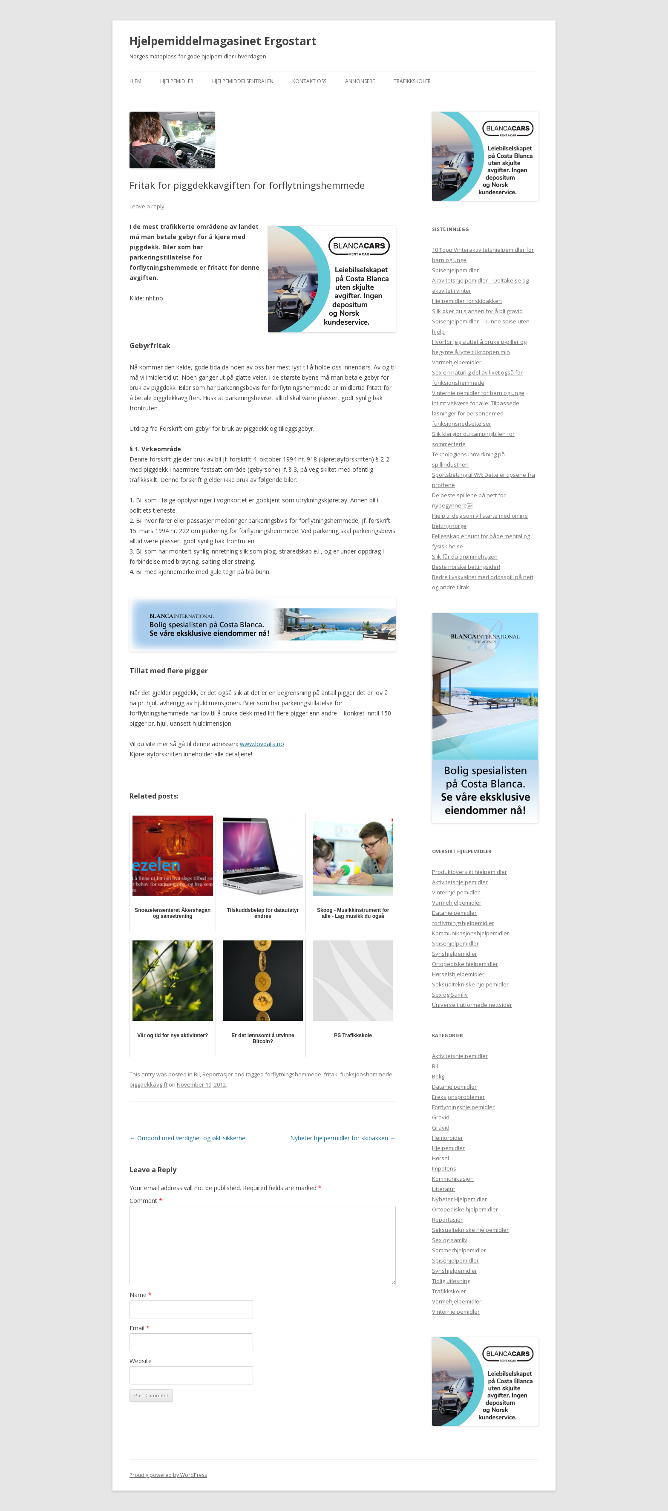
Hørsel (440, 1158)
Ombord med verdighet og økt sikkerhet (189, 1138)
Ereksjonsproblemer (458, 1097)
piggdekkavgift (148, 1084)
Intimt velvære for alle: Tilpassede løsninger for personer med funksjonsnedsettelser (475, 413)
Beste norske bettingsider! (466, 567)
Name (141, 1295)
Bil (197, 1074)
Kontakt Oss (309, 81)
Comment (146, 1201)
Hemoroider (447, 1138)
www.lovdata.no (262, 744)
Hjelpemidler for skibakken (467, 301)
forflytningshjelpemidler (463, 923)
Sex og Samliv (450, 994)
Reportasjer (217, 1074)
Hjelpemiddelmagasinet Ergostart (223, 41)
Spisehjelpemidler (455, 270)
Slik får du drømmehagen (465, 556)
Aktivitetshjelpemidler (460, 882)
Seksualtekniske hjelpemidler (470, 984)
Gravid (440, 1117)
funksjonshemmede (366, 1074)
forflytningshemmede (293, 1074)
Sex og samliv (449, 1240)
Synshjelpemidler (454, 953)
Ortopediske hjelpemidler (465, 964)
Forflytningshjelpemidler (463, 1107)
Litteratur (443, 1189)
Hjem (135, 81)
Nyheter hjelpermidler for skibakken (343, 1138)
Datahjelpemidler (454, 913)
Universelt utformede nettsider (472, 1005)
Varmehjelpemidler (456, 362)
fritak (330, 1074)
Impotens (444, 1168)
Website (141, 1361)
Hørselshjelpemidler (458, 974)
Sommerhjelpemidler (459, 1250)
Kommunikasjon (453, 1178)
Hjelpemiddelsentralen (243, 81)
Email (140, 1328)
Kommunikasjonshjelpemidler (470, 933)
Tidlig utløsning (451, 1281)
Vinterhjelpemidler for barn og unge (478, 393)
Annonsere (360, 81)
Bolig (438, 1076)
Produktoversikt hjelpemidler (469, 872)
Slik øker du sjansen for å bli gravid (477, 311)
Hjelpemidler (176, 81)
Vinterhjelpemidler (456, 892)
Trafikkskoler (412, 81)
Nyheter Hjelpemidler (459, 1199)
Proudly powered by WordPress (168, 1475)
